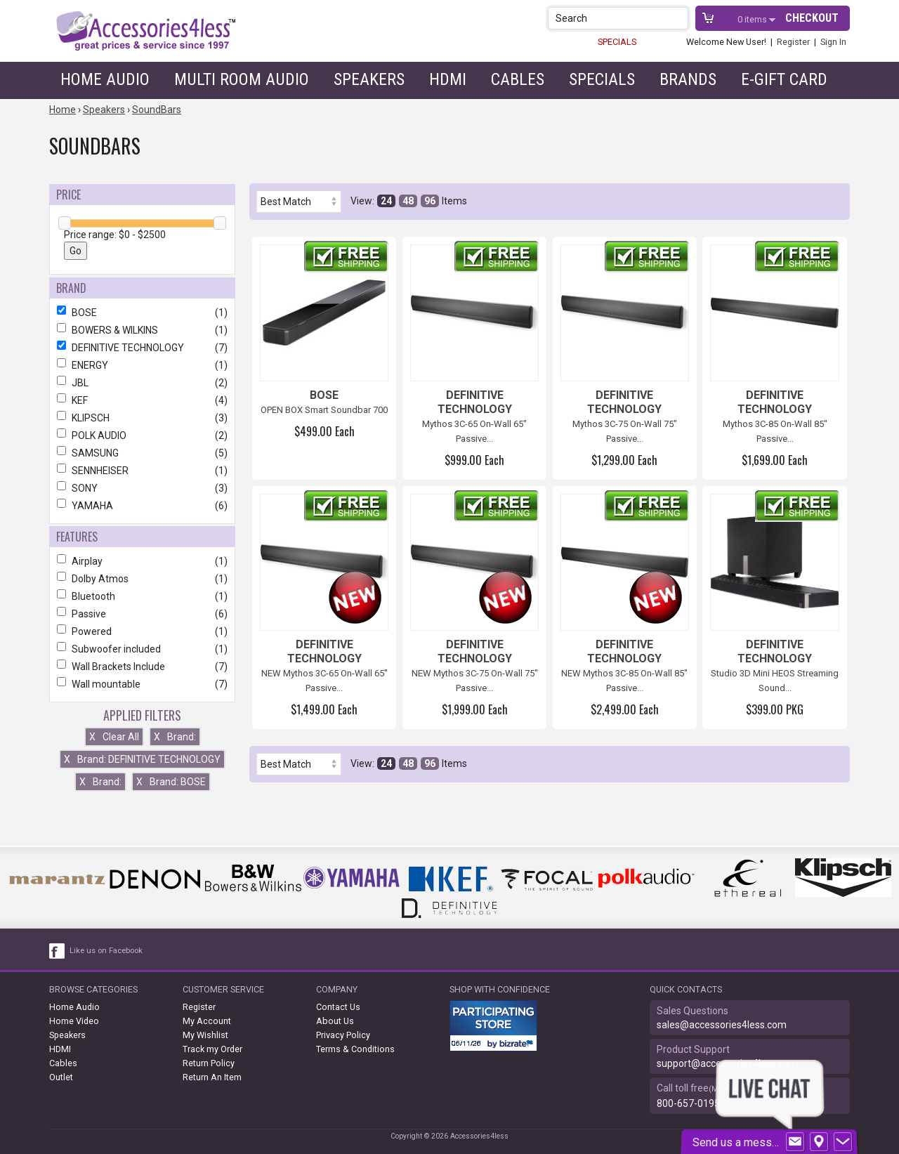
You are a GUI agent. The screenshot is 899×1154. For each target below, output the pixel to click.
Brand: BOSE (171, 781)
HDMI (447, 79)
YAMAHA (142, 506)
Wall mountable (142, 684)
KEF (142, 400)
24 (386, 200)
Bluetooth (142, 596)
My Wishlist (205, 1035)
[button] (679, 18)
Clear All (114, 736)
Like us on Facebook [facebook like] (106, 950)
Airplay (142, 561)
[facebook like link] (57, 951)
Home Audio (105, 79)
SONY (142, 488)
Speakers (369, 79)
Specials (602, 79)
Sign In (833, 42)
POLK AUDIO (142, 435)
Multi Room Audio (241, 79)
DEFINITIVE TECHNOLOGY (142, 348)
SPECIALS (617, 42)
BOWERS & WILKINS (142, 330)
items (753, 19)
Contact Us (338, 1007)
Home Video (74, 1021)
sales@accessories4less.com (722, 1024)
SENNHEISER (142, 471)
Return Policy (209, 1063)
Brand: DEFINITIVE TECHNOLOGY (142, 759)
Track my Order (212, 1049)
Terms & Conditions (355, 1049)
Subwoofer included (142, 649)
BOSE (142, 313)
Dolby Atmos (142, 579)
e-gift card (784, 79)
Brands (688, 79)
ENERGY (142, 365)
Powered (142, 631)
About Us (335, 1021)
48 (408, 200)
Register (793, 42)
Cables (517, 79)
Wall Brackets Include (142, 667)
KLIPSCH (142, 418)
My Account (207, 1021)
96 (429, 200)
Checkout (812, 18)
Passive (142, 614)
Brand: (175, 736)
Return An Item (212, 1077)
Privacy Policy (343, 1035)
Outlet (61, 1077)
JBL (142, 383)
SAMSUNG (142, 453)
